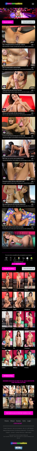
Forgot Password (7, 428)
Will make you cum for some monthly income (13, 158)
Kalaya (26, 290)
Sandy (14, 309)
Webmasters (28, 432)
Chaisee (15, 290)
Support (8, 432)
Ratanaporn (5, 290)
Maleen (26, 328)
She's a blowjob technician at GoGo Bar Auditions (13, 44)
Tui (14, 348)
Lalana (3, 367)
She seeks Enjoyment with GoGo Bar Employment (14, 204)
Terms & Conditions (17, 428)
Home (7, 421)
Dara (14, 328)
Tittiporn (4, 309)
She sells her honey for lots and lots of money (12, 227)
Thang (3, 348)
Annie (3, 328)
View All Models (28, 268)
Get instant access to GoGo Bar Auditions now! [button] (18, 413)
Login (29, 421)
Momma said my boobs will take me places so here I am (15, 113)
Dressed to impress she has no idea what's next (13, 181)
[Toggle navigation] (33, 4)
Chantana (27, 348)
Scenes (18, 421)
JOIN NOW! (17, 423)
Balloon (15, 367)
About (12, 421)
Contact (12, 432)
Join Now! (19, 264)
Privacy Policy (30, 430)
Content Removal (20, 432)
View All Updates (28, 22)
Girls (24, 421)
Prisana (26, 367)
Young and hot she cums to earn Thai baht (12, 90)
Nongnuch (27, 309)
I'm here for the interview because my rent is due (13, 135)
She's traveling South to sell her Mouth (11, 67)
